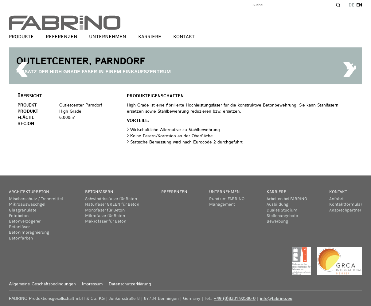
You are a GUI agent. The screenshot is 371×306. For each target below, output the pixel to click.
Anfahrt (336, 198)
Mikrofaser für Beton (105, 215)
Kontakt (184, 36)
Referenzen (61, 36)
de (351, 5)
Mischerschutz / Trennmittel (36, 198)
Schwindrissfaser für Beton (111, 198)
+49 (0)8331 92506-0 (235, 299)
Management (222, 204)
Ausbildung (277, 204)
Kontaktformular (345, 204)
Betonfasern (99, 191)
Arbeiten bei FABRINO (287, 198)
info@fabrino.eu (276, 299)
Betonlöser (19, 226)
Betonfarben (21, 238)
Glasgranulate (22, 210)
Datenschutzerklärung (130, 284)
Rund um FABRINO (226, 198)
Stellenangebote (282, 215)
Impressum (92, 284)
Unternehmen (107, 36)
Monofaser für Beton (105, 210)
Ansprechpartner (345, 210)
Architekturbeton (29, 191)
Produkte (21, 36)
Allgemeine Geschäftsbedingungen (42, 284)
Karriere (149, 36)
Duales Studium (282, 210)
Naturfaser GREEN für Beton (112, 204)
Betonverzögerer (25, 221)
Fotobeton (19, 215)
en (359, 5)
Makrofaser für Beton (105, 221)
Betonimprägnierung (29, 232)
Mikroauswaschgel (27, 204)
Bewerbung (277, 221)
